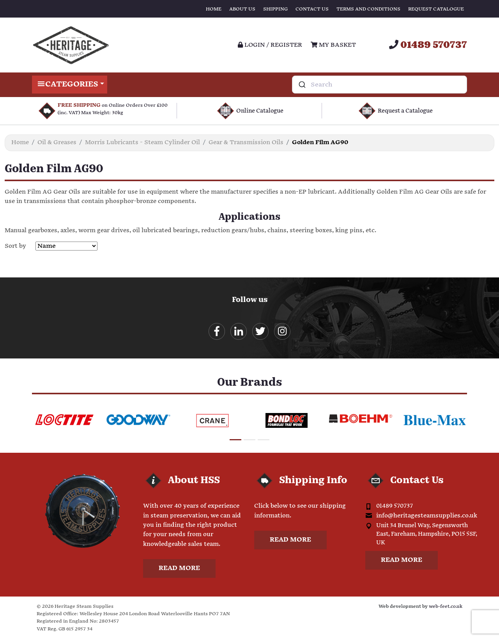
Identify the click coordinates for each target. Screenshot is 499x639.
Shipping (275, 9)
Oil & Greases (56, 142)
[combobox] (379, 85)
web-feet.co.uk (445, 607)
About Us (242, 9)
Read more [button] (179, 568)
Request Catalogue (436, 9)
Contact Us (312, 9)
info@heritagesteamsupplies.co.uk (426, 516)
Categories (69, 84)
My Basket (333, 45)
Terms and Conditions (368, 9)
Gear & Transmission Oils (246, 142)
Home (213, 9)
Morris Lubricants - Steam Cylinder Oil (142, 142)
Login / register (270, 45)
